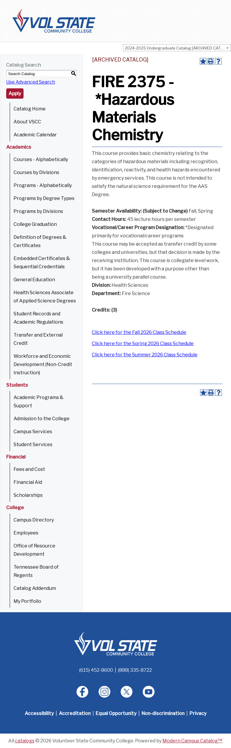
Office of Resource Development (34, 550)
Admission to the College (41, 418)
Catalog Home (30, 109)
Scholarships (28, 495)
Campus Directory (34, 520)
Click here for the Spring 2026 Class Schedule (143, 343)
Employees (26, 533)
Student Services (33, 444)
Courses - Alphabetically (41, 159)
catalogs (24, 741)
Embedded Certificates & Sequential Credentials (42, 262)
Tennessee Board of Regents (36, 571)
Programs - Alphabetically (43, 185)
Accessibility (39, 713)
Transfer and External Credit (38, 339)
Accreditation (75, 713)
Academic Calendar (35, 135)
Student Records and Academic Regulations (38, 318)
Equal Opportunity (116, 713)
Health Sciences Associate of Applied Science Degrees (45, 297)
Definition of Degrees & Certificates (40, 241)
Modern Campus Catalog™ (192, 741)
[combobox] (177, 47)
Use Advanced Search (30, 82)
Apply (15, 93)
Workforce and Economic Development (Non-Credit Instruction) (43, 364)
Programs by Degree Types (44, 198)
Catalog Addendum (35, 588)
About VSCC (27, 122)
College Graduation (35, 224)
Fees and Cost (29, 469)
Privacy (198, 713)
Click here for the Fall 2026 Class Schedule (139, 332)
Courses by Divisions (36, 172)
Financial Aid (28, 482)
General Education (34, 279)
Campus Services (33, 431)
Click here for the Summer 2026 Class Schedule (144, 355)
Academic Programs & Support (39, 401)
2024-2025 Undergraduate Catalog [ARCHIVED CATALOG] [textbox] (177, 48)
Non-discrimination (163, 713)
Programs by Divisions (38, 211)
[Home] (116, 643)
